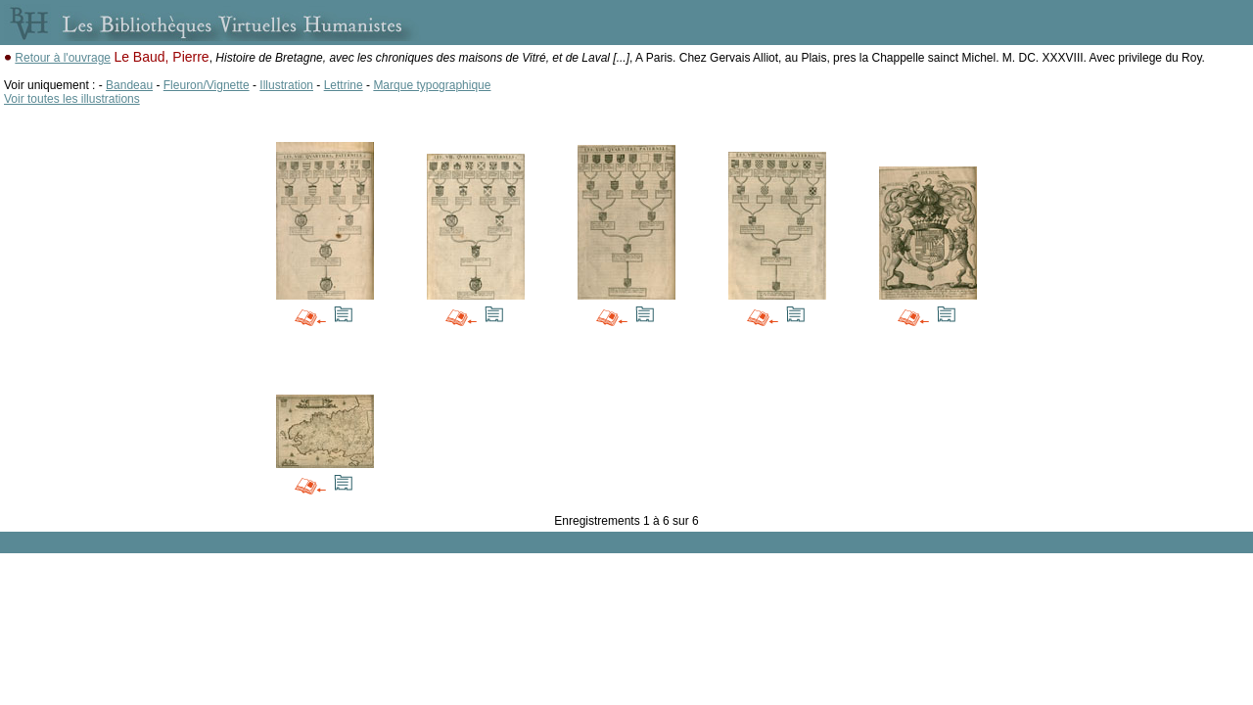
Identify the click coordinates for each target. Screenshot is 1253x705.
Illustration (286, 85)
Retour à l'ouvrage (63, 58)
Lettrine (343, 85)
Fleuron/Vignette (206, 85)
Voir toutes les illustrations (72, 99)
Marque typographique (431, 85)
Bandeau (129, 85)
